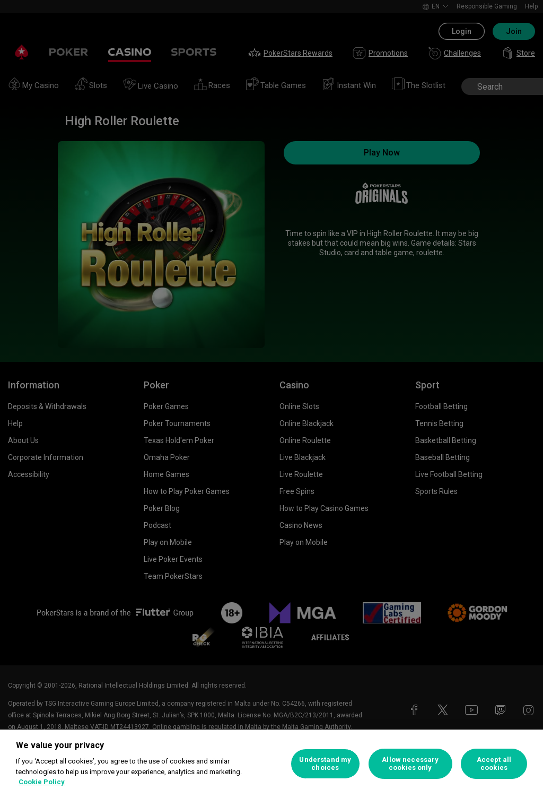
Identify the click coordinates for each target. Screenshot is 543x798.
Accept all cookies (494, 764)
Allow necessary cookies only (410, 764)
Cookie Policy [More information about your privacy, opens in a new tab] (42, 782)
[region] (271, 764)
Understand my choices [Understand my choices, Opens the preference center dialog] (325, 764)
